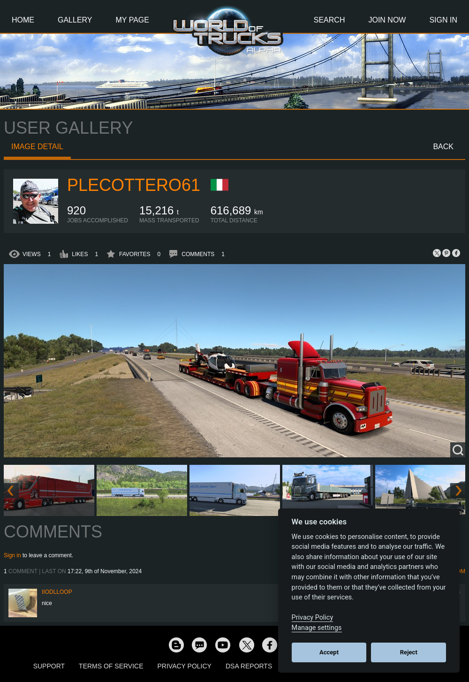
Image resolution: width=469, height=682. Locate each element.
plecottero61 (133, 185)
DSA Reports (249, 666)
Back (443, 147)
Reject (408, 652)
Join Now (387, 20)
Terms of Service (111, 666)
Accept (329, 652)
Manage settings (317, 628)
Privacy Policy (185, 666)
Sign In (443, 20)
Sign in (12, 555)
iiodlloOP (57, 592)
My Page (132, 20)
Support (49, 666)
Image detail (37, 147)
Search (329, 20)
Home (23, 20)
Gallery (75, 20)
